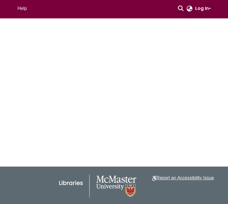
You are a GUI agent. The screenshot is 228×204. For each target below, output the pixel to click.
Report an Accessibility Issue (185, 177)
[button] (180, 8)
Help (22, 8)
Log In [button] (202, 8)
